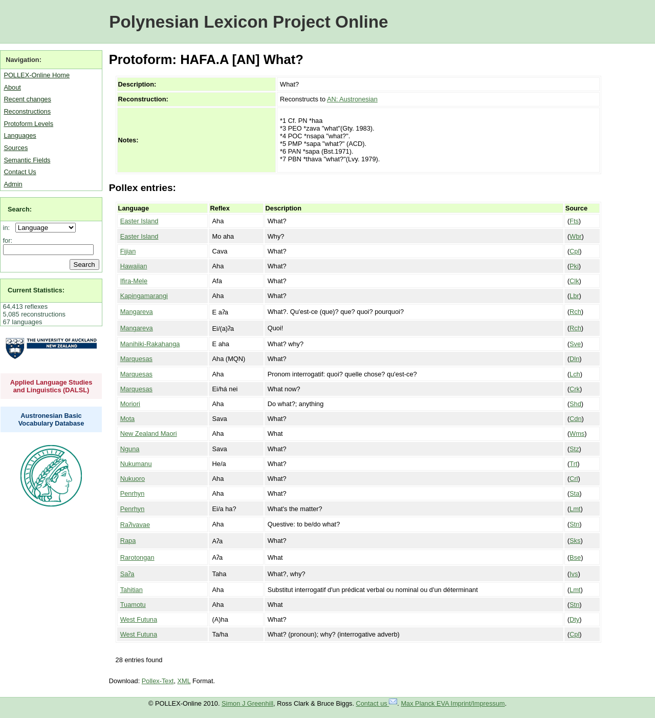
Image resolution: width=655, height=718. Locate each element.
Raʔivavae (135, 525)
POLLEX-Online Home (37, 75)
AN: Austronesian (352, 99)
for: (8, 240)
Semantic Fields (27, 160)
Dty (574, 619)
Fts (574, 221)
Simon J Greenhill (247, 703)
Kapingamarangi (144, 296)
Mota (127, 419)
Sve (575, 344)
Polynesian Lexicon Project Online (248, 21)
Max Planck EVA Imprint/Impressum (453, 703)
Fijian (128, 251)
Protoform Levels (28, 124)
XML (184, 681)
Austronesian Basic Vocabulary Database (51, 419)
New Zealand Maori (148, 433)
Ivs (574, 574)
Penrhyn (132, 493)
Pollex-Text (158, 681)
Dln (574, 359)
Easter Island (139, 221)
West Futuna (138, 619)
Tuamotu (133, 604)
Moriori (130, 404)
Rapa (128, 540)
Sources (16, 148)
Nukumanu (136, 464)
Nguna (130, 449)
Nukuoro (132, 478)
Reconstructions (27, 111)
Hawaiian (133, 266)
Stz (574, 449)
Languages (20, 135)
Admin (13, 184)
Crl (574, 478)
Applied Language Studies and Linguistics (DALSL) (51, 386)
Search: (20, 209)
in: (8, 227)
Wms (577, 433)
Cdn (575, 419)
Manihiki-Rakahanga (150, 344)
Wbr (575, 236)
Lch (575, 374)
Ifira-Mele (133, 281)
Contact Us (20, 172)
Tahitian (131, 590)
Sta (574, 493)
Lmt (575, 509)
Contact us (377, 703)
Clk (574, 281)
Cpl (574, 251)
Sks (575, 540)
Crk (575, 389)
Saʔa (127, 574)
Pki (574, 266)
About (12, 87)
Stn (574, 524)
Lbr (574, 296)
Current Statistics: (36, 290)
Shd (575, 404)
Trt (573, 464)
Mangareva (136, 311)
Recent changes (27, 99)
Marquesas (136, 359)
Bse (575, 557)
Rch (575, 311)
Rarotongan (137, 557)
